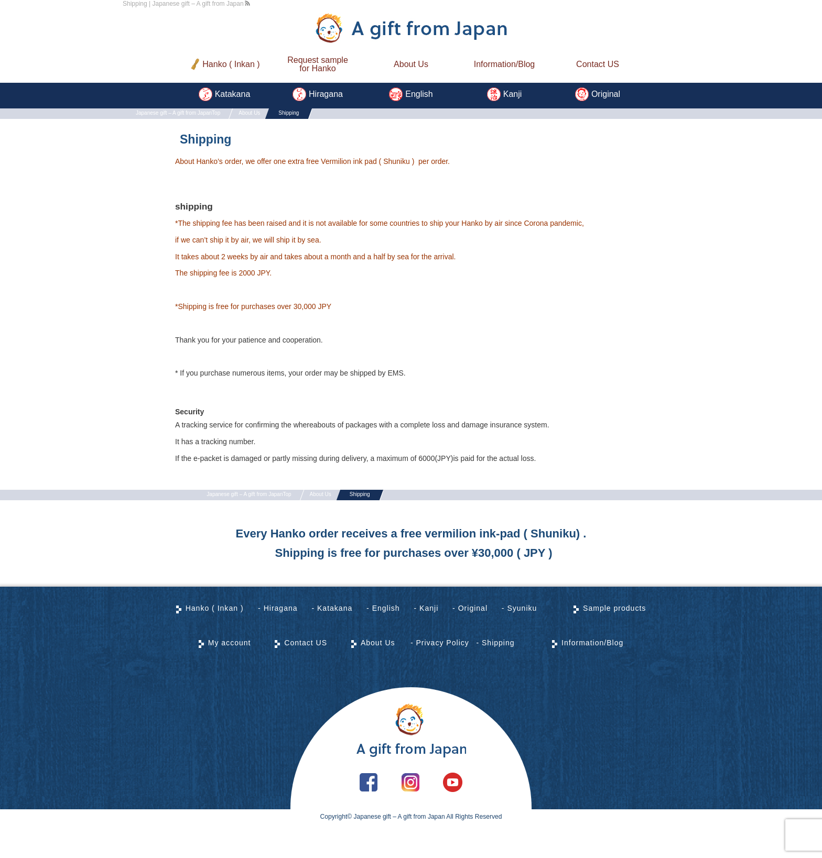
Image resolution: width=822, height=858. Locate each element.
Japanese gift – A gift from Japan (399, 850)
